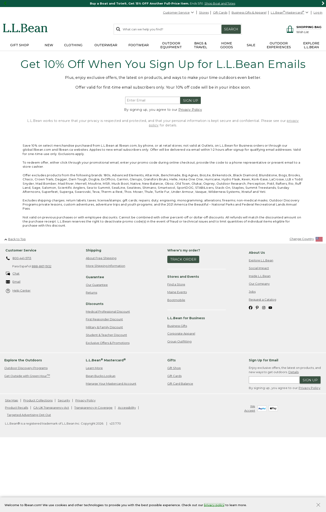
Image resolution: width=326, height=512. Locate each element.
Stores (204, 12)
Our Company (259, 354)
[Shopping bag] (303, 26)
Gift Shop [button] (19, 45)
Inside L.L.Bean (260, 346)
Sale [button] (251, 45)
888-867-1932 (41, 336)
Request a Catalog (262, 370)
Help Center (18, 361)
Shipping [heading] (93, 321)
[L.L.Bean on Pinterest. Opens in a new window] (257, 377)
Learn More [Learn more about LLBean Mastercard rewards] (94, 438)
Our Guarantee (97, 355)
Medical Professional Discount (108, 382)
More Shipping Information (105, 336)
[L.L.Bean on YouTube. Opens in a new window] (270, 377)
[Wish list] (308, 31)
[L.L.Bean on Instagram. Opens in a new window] (264, 377)
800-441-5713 (18, 328)
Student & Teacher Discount (106, 405)
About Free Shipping (101, 328)
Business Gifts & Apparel (249, 12)
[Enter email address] (152, 100)
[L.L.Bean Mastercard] (290, 13)
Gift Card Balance (180, 454)
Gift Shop (174, 438)
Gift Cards (220, 12)
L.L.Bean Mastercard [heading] (106, 430)
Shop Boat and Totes (219, 3)
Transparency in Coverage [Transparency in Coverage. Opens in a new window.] (93, 478)
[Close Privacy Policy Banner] (318, 505)
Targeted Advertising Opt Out (29, 485)
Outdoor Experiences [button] (279, 45)
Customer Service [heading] (20, 321)
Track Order (183, 329)
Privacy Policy (190, 110)
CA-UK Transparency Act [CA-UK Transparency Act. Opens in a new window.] (51, 478)
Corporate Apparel (181, 404)
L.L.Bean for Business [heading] (186, 388)
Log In (318, 12)
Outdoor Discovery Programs (26, 438)
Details (293, 442)
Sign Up (190, 100)
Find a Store (176, 354)
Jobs (252, 362)
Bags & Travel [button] (200, 45)
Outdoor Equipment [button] (171, 45)
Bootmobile (176, 370)
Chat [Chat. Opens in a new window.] (13, 344)
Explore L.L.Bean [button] (311, 45)
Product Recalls (16, 478)
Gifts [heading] (171, 430)
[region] (163, 3)
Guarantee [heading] (95, 347)
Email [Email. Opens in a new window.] (13, 352)
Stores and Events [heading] (183, 347)
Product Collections (38, 470)
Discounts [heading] (94, 374)
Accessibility (127, 478)
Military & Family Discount (104, 397)
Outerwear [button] (105, 45)
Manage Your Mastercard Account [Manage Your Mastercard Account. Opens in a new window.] (111, 454)
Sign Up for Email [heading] (263, 430)
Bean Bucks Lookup (100, 446)
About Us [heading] (257, 323)
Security (64, 470)
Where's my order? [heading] (183, 321)
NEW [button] (49, 45)
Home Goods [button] (226, 45)
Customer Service (178, 12)
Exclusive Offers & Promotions (107, 413)
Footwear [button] (138, 45)
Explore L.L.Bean (261, 330)
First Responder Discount (104, 389)
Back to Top (15, 309)
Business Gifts (177, 396)
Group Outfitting (179, 411)
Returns (91, 363)
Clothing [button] (73, 45)
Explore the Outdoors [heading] (23, 430)
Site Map (11, 470)
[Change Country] (306, 310)
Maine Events (177, 362)
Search (231, 29)
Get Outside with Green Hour (27, 446)
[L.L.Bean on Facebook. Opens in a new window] (250, 377)
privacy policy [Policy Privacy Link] (214, 505)
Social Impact (259, 338)
